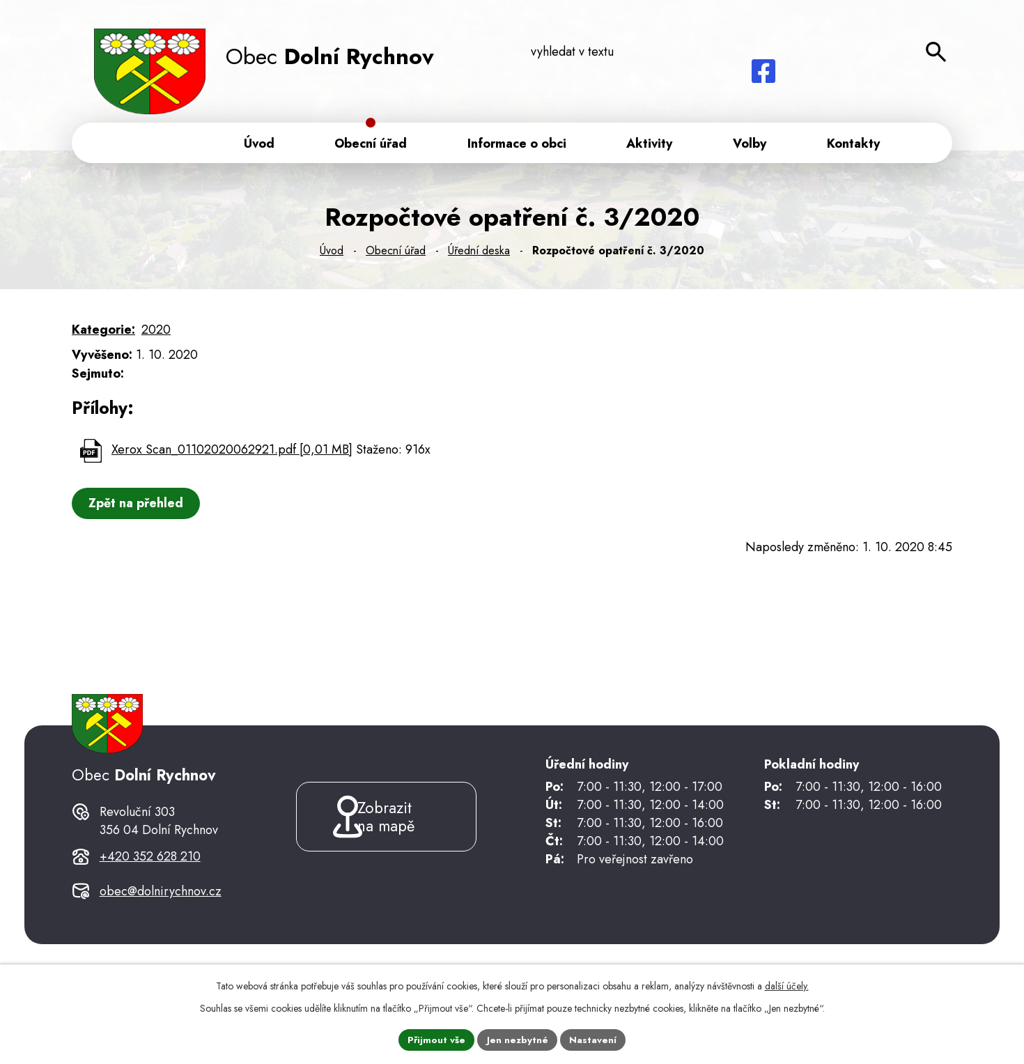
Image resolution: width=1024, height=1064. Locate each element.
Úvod (331, 253)
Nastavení (595, 1039)
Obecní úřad (396, 253)
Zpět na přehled (138, 506)
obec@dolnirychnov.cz (161, 918)
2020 (156, 332)
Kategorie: (103, 332)
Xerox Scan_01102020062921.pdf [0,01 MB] (231, 452)
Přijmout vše (435, 1039)
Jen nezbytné (518, 1039)
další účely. (787, 985)
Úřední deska (479, 253)
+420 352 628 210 (150, 883)
